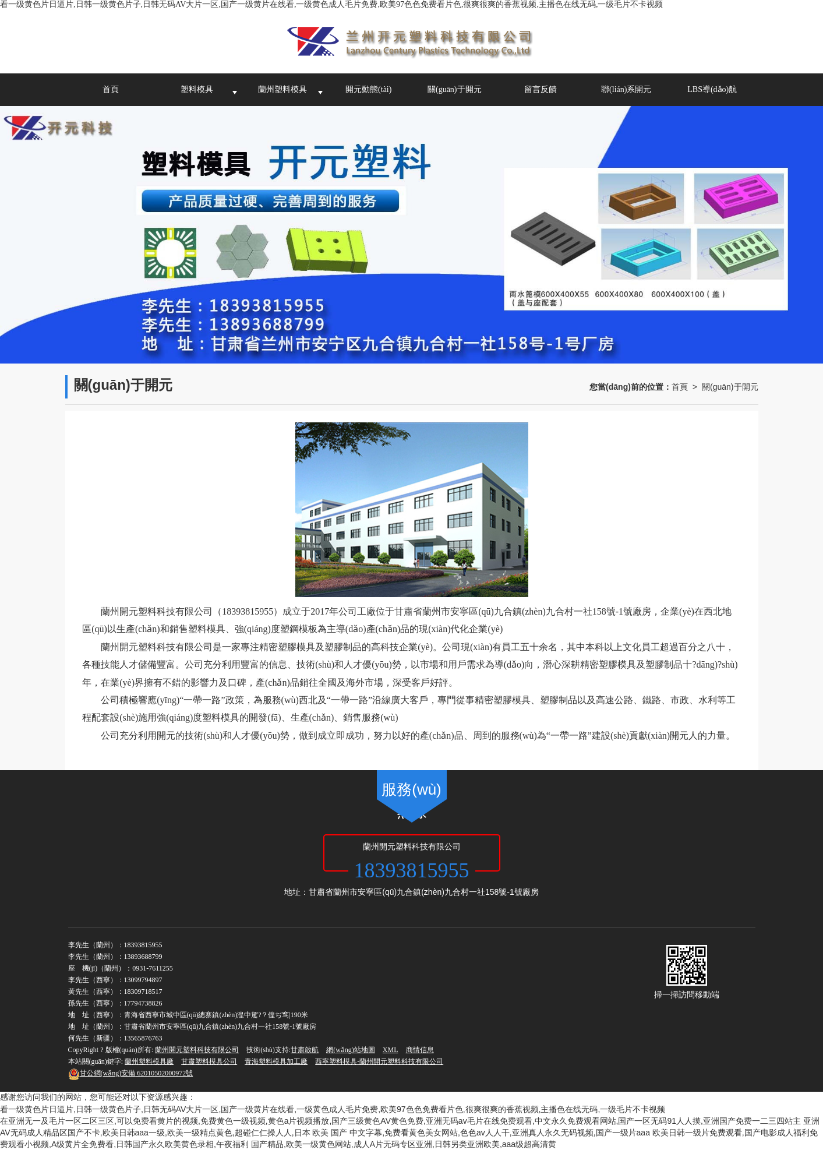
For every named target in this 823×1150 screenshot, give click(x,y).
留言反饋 (540, 89)
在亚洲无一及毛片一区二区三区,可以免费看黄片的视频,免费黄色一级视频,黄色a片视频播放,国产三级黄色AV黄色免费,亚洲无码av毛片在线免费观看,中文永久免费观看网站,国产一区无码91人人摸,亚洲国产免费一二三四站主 (400, 1121)
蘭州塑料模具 (282, 89)
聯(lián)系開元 (626, 89)
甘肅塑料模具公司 (209, 1061)
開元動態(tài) (368, 89)
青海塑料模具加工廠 (276, 1061)
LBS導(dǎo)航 (712, 89)
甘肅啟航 (305, 1050)
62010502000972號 (130, 1073)
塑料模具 (197, 89)
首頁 (111, 89)
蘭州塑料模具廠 (149, 1061)
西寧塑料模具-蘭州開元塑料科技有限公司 (379, 1061)
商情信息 (420, 1050)
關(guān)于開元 (455, 89)
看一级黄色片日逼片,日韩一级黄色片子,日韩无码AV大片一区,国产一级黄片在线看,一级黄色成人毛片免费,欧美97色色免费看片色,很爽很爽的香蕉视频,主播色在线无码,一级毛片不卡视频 (331, 4)
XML (390, 1050)
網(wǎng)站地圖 (350, 1050)
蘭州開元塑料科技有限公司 (197, 1050)
